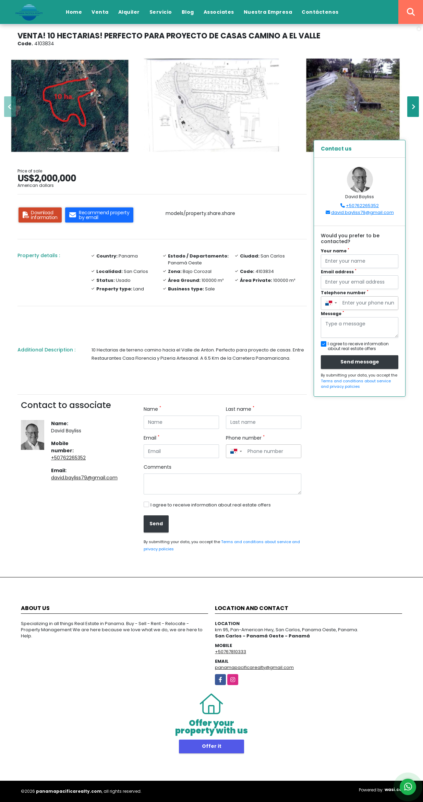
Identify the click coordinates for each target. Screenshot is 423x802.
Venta (100, 12)
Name (152, 409)
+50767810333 (230, 651)
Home (74, 12)
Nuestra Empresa (268, 12)
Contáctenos (320, 12)
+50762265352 (68, 457)
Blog (188, 12)
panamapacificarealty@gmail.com (254, 667)
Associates (219, 12)
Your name (335, 251)
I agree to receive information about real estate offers (210, 505)
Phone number (245, 437)
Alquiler (129, 12)
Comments (157, 467)
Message (332, 313)
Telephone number (344, 293)
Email (151, 437)
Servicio (160, 12)
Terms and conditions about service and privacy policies (356, 384)
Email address (338, 272)
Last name (240, 409)
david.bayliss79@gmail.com (84, 477)
